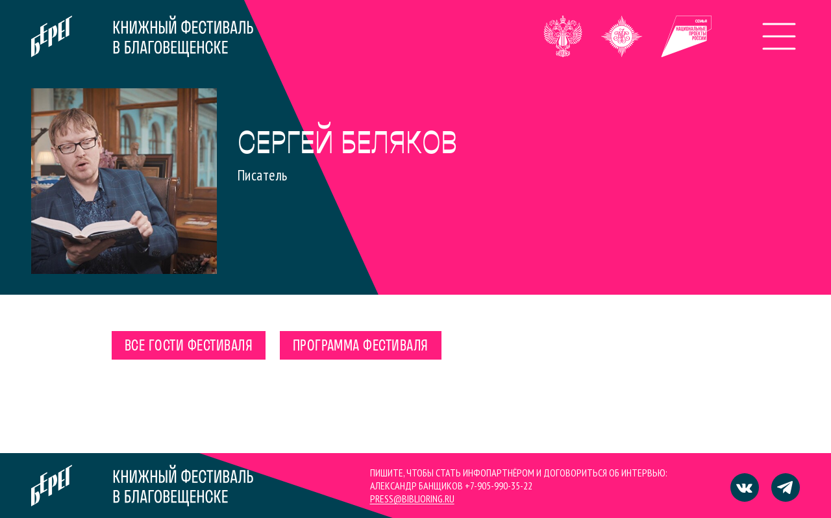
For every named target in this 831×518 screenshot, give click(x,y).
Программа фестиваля (360, 346)
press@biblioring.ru (412, 498)
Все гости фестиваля (189, 346)
